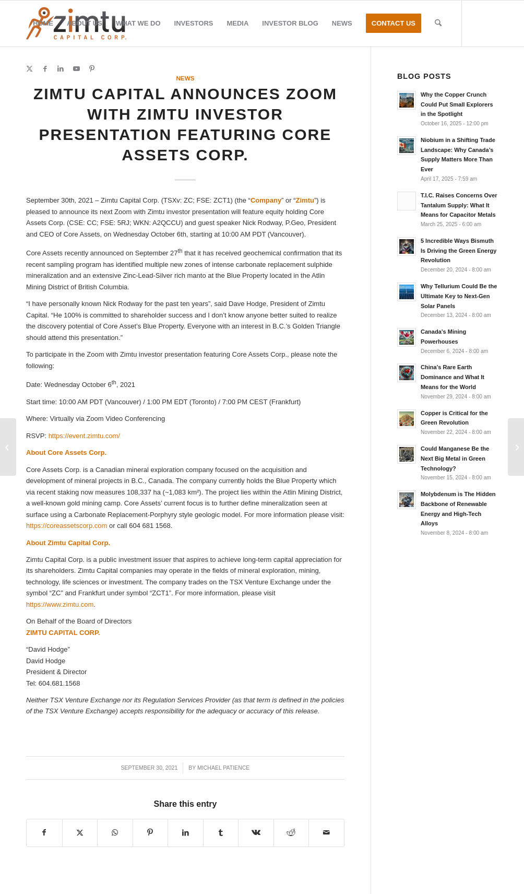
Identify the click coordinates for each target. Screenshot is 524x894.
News (185, 78)
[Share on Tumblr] (221, 832)
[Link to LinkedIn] (60, 69)
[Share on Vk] (256, 832)
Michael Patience (223, 767)
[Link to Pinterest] (92, 69)
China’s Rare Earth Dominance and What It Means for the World (452, 377)
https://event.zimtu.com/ (84, 436)
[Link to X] (29, 69)
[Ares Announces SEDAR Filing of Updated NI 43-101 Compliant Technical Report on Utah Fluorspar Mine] (516, 447)
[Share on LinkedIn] (185, 832)
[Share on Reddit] (291, 832)
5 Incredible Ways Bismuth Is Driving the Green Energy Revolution (459, 251)
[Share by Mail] (326, 832)
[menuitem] (43, 23)
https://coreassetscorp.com (66, 526)
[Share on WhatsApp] (115, 832)
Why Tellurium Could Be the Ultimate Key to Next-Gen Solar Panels (459, 296)
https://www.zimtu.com (59, 604)
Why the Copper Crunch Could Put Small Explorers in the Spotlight (457, 104)
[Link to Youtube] (76, 69)
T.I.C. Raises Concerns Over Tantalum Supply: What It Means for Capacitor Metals (459, 205)
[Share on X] (80, 832)
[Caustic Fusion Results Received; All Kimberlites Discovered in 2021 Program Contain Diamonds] (8, 447)
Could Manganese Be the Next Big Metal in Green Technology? (455, 458)
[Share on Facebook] (44, 832)
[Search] (438, 23)
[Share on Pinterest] (150, 832)
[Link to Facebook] (45, 69)
